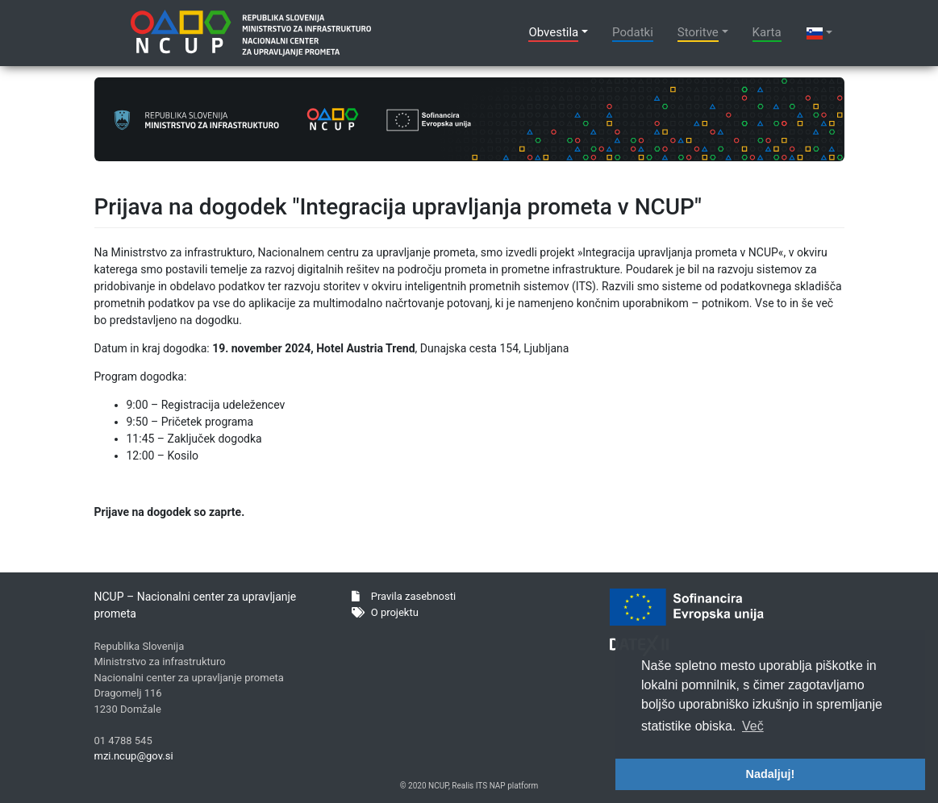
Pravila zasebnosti (404, 596)
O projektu (385, 612)
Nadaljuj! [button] (770, 774)
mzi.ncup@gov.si (133, 756)
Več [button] (753, 726)
